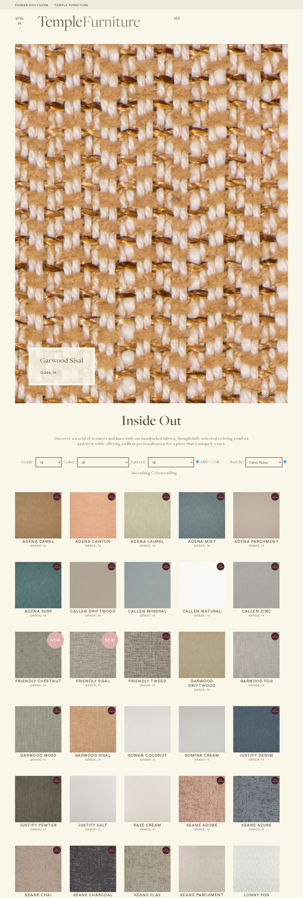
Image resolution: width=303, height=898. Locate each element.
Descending (164, 472)
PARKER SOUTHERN (31, 5)
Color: (70, 461)
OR (215, 461)
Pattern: (139, 461)
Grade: (28, 461)
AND (202, 461)
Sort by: (237, 461)
